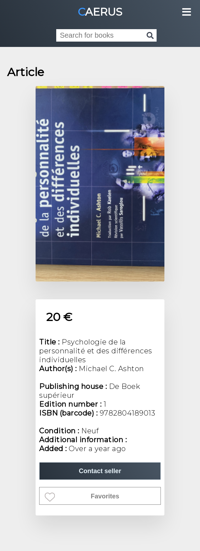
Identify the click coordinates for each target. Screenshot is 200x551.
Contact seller (100, 471)
